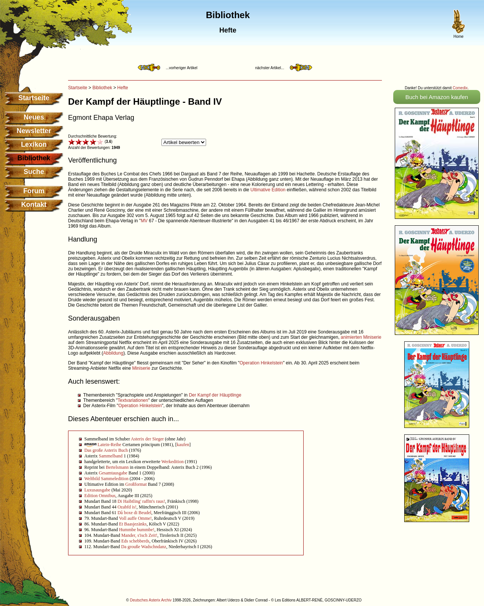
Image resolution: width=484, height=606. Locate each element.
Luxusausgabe (97, 490)
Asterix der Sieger (147, 439)
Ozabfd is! (127, 507)
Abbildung (113, 353)
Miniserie (141, 368)
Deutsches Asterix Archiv (151, 600)
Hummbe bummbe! (137, 529)
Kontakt (34, 204)
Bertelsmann (117, 467)
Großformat (136, 484)
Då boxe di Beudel (135, 512)
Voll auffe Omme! (135, 518)
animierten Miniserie (361, 337)
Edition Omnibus (99, 495)
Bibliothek (102, 87)
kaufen (183, 444)
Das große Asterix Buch (106, 450)
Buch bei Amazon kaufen (436, 97)
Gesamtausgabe (113, 473)
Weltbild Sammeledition (106, 478)
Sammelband (111, 456)
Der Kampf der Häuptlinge (215, 395)
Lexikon (34, 144)
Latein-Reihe (109, 444)
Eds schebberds (135, 541)
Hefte (122, 87)
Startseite (33, 98)
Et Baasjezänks (133, 524)
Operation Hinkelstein (261, 363)
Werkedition (172, 461)
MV (144, 220)
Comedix (460, 88)
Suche (33, 171)
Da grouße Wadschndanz (143, 546)
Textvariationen (133, 400)
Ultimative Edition (267, 189)
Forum (34, 191)
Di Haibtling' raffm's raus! (141, 501)
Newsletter (34, 131)
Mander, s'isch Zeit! (139, 535)
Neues (33, 117)
